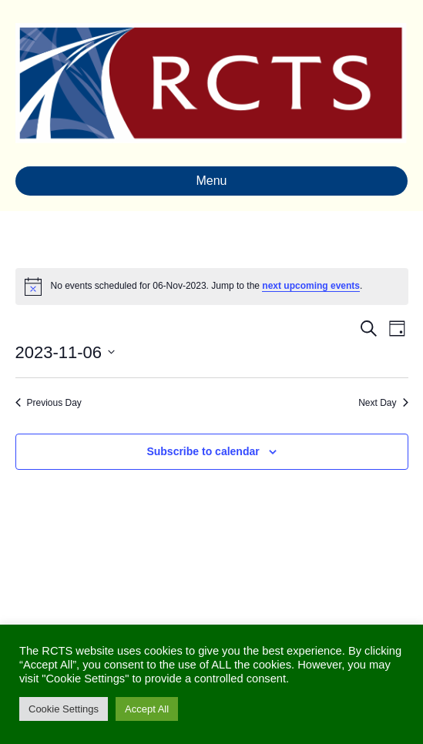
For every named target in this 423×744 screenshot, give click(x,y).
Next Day (383, 402)
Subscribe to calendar (202, 451)
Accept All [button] (147, 709)
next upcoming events (311, 285)
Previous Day (48, 402)
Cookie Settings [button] (64, 709)
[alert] (211, 286)
